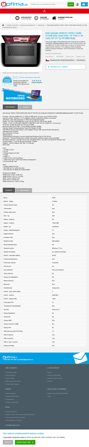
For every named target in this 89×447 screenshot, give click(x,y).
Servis (8, 389)
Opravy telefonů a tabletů (12, 396)
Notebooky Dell (56, 53)
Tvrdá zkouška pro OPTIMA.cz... (14, 420)
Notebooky (41, 25)
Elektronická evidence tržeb (13, 381)
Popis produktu (23, 190)
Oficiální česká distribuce (12, 384)
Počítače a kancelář (12, 25)
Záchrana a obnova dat (12, 402)
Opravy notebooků (11, 393)
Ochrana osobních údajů (53, 375)
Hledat (71, 4)
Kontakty (49, 381)
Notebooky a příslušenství (27, 25)
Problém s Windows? (11, 411)
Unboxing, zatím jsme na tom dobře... (16, 417)
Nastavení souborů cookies (54, 378)
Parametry (24, 107)
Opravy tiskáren (10, 399)
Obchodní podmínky (11, 372)
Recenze (49, 372)
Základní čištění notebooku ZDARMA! (57, 393)
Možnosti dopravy (10, 375)
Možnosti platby (10, 378)
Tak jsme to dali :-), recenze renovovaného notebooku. (20, 414)
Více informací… (81, 60)
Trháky (49, 396)
